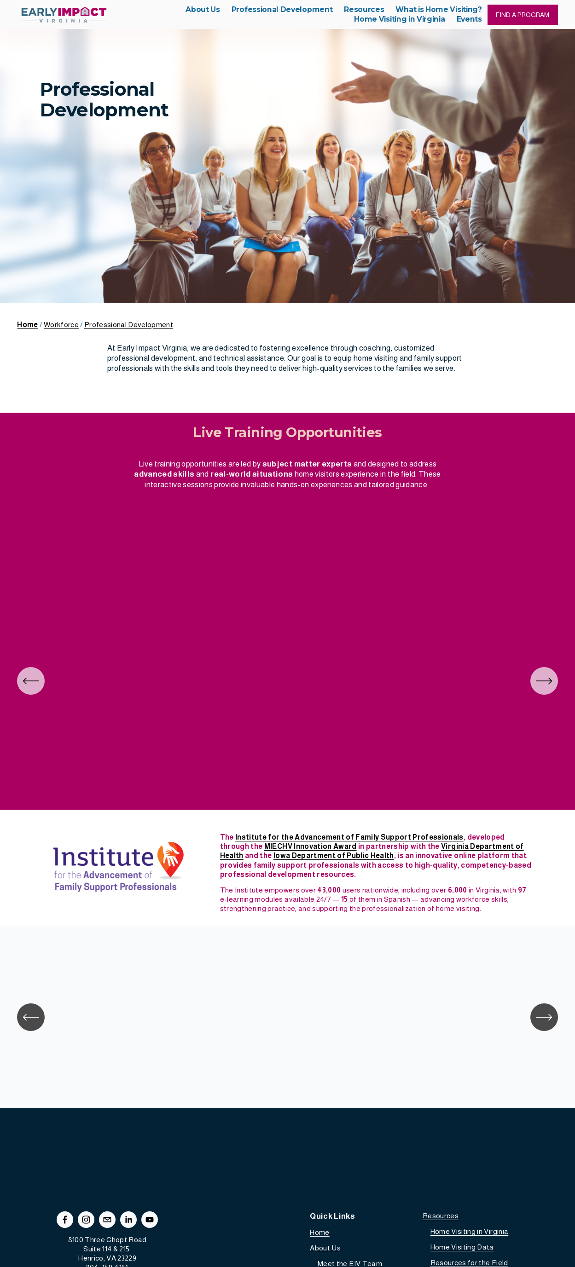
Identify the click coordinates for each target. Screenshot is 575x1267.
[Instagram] (86, 1219)
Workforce (61, 324)
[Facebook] (65, 1219)
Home (319, 1232)
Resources (441, 1216)
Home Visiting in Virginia (469, 1231)
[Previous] (31, 681)
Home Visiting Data (462, 1247)
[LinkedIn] (128, 1219)
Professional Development (128, 324)
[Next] (544, 681)
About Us (325, 1248)
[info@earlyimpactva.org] (107, 1219)
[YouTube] (149, 1219)
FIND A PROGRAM (522, 14)
